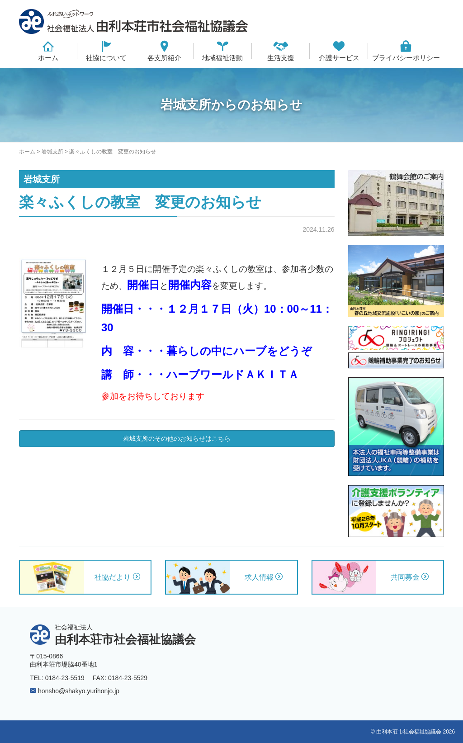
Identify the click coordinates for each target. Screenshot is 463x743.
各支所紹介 (164, 58)
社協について (106, 58)
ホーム (48, 58)
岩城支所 (52, 151)
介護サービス (339, 58)
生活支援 (280, 58)
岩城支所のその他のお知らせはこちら (177, 438)
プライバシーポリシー (406, 58)
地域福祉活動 (222, 58)
